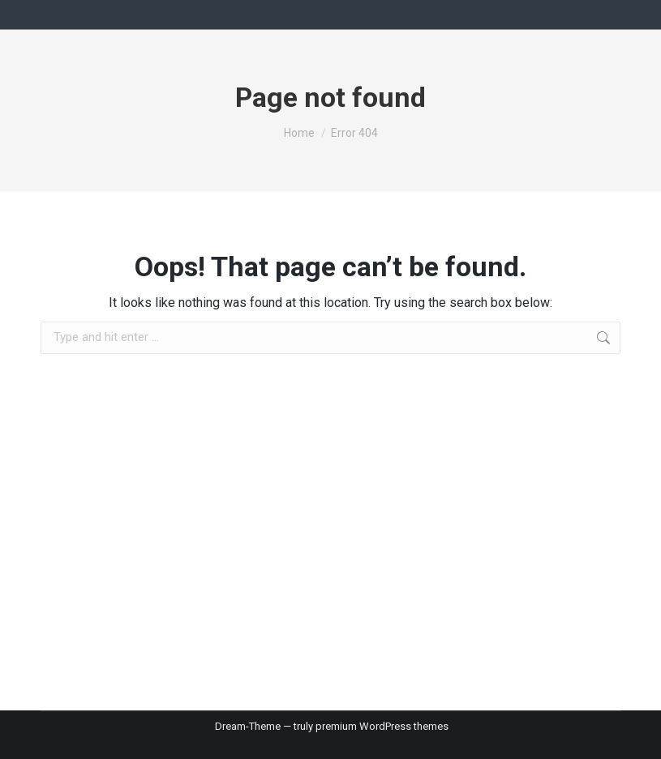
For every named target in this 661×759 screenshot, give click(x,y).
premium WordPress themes (382, 726)
